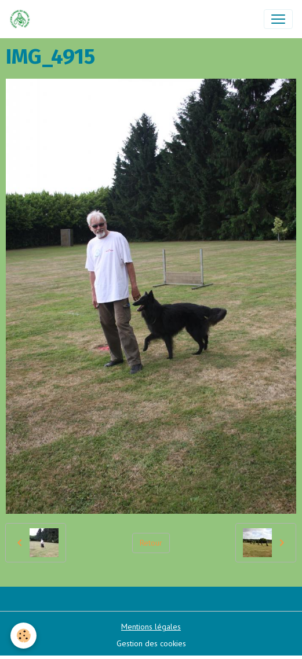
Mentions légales (151, 626)
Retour (151, 542)
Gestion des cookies (151, 643)
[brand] (22, 19)
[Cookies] (23, 636)
